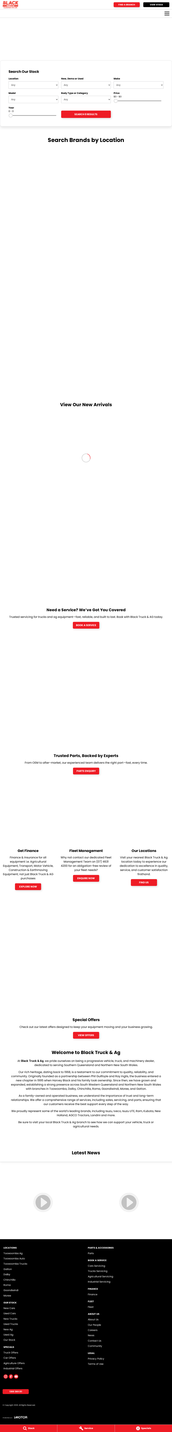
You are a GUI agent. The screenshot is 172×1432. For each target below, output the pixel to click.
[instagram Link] (5, 1376)
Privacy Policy (96, 1358)
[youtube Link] (16, 1376)
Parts (91, 1253)
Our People (94, 1325)
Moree (7, 1295)
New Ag (8, 1329)
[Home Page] (10, 4)
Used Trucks (10, 1324)
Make (117, 78)
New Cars (9, 1308)
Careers (92, 1330)
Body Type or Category (74, 93)
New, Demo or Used (72, 78)
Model (12, 93)
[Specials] (143, 1428)
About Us (93, 1319)
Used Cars (9, 1313)
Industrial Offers (12, 1368)
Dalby (6, 1274)
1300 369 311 (15, 1391)
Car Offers (9, 1358)
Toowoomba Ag (12, 1253)
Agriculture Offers (14, 1363)
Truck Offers (10, 1352)
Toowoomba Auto (14, 1258)
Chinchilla (9, 1280)
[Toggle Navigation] (167, 13)
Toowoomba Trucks (15, 1263)
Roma (7, 1285)
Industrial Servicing (99, 1281)
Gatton (7, 1269)
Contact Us (94, 1340)
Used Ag (8, 1334)
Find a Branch (126, 4)
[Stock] (28, 1428)
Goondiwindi (10, 1290)
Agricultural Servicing (100, 1276)
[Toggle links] (15, 1417)
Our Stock (9, 1340)
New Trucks (10, 1319)
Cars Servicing (96, 1266)
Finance (92, 1294)
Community (95, 1346)
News (91, 1335)
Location (13, 78)
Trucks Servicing (97, 1271)
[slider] (116, 101)
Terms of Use (96, 1364)
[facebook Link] (11, 1376)
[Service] (85, 1428)
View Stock (156, 4)
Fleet (91, 1307)
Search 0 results (85, 114)
